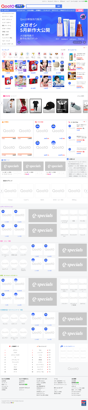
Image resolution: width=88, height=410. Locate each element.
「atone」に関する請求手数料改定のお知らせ (78, 168)
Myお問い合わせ (40, 381)
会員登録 (4, 381)
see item (66, 211)
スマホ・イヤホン (6, 28)
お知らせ (72, 159)
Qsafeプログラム (41, 393)
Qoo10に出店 (74, 1)
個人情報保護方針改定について (75, 164)
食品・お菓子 (5, 34)
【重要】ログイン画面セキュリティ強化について (78, 174)
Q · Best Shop (74, 122)
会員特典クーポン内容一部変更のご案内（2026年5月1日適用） (78, 166)
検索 (58, 6)
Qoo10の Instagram (76, 395)
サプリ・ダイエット (7, 19)
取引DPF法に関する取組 (42, 395)
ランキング (5, 50)
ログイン (44, 1)
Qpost (63, 1)
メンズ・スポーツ (6, 22)
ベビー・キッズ (6, 41)
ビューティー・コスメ (7, 16)
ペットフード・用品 (7, 37)
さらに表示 (63, 49)
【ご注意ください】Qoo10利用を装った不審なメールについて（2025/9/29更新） (78, 170)
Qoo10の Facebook (76, 391)
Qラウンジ (21, 390)
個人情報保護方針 (41, 386)
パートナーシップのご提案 (78, 388)
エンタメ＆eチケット (69, 346)
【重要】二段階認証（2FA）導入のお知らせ (78, 176)
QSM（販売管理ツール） (60, 381)
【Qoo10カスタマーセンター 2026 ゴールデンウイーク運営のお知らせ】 (78, 161)
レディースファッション (8, 13)
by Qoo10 (13, 96)
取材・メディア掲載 (76, 389)
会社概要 (74, 381)
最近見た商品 (57, 393)
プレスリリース (75, 384)
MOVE (6, 96)
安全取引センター (41, 391)
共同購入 (6, 122)
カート (57, 1)
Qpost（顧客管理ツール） (60, 382)
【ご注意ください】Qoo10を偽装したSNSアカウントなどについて (78, 172)
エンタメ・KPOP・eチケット (9, 44)
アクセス (39, 389)
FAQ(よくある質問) (41, 382)
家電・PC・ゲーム (6, 25)
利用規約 (39, 384)
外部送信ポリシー (41, 388)
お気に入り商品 (58, 391)
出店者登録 (22, 381)
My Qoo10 (50, 1)
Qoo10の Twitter (75, 393)
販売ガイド (22, 382)
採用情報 (74, 382)
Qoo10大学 (81, 1)
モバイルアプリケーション (60, 384)
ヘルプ (68, 1)
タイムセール (72, 50)
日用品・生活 (5, 31)
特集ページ (6, 160)
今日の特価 (40, 122)
